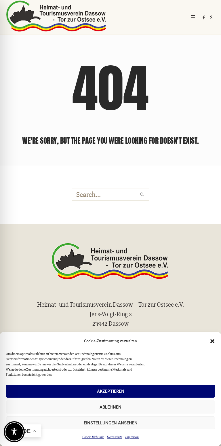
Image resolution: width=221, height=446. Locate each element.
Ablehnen (110, 407)
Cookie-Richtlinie (93, 437)
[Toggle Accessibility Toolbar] (14, 432)
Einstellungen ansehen (111, 423)
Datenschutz (114, 437)
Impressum (132, 437)
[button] (212, 341)
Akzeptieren (110, 391)
